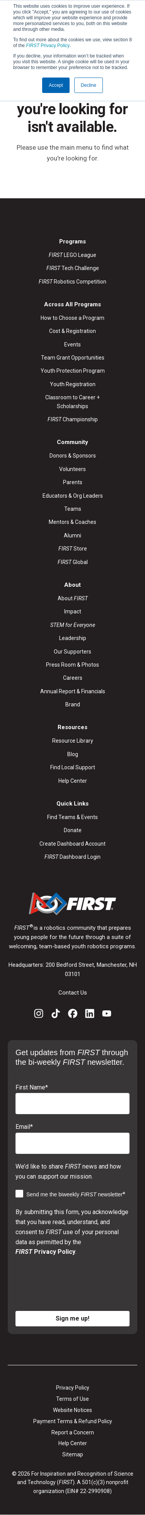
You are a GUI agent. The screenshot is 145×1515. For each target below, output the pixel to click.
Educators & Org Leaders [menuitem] (73, 496)
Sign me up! (72, 1318)
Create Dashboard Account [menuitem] (72, 844)
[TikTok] (55, 1015)
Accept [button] (56, 85)
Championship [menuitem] (73, 419)
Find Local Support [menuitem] (72, 767)
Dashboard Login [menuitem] (72, 857)
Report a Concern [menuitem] (72, 1432)
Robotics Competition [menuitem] (72, 282)
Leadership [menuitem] (72, 638)
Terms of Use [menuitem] (72, 1399)
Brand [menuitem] (72, 704)
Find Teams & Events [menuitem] (72, 817)
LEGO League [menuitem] (72, 255)
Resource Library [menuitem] (72, 741)
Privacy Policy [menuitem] (72, 1388)
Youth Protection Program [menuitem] (73, 371)
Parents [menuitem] (72, 482)
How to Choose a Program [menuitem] (72, 318)
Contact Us (72, 992)
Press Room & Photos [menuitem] (72, 665)
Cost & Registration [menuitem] (72, 331)
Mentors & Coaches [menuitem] (72, 522)
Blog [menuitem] (72, 754)
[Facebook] (72, 1015)
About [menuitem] (73, 598)
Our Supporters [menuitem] (72, 652)
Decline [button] (88, 85)
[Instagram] (38, 1015)
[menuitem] (72, 625)
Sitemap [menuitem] (72, 1454)
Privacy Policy (48, 45)
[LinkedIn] (89, 1015)
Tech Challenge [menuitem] (72, 268)
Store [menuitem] (72, 549)
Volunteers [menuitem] (72, 469)
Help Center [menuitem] (72, 781)
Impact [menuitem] (72, 611)
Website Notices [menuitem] (72, 1410)
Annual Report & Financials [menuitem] (72, 691)
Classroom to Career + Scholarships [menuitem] (72, 401)
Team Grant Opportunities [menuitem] (72, 358)
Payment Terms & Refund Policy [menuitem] (72, 1421)
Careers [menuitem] (72, 678)
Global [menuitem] (73, 562)
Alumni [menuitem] (72, 535)
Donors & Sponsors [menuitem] (72, 456)
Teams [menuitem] (72, 509)
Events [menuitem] (72, 344)
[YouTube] (106, 1015)
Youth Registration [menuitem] (73, 384)
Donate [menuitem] (73, 830)
